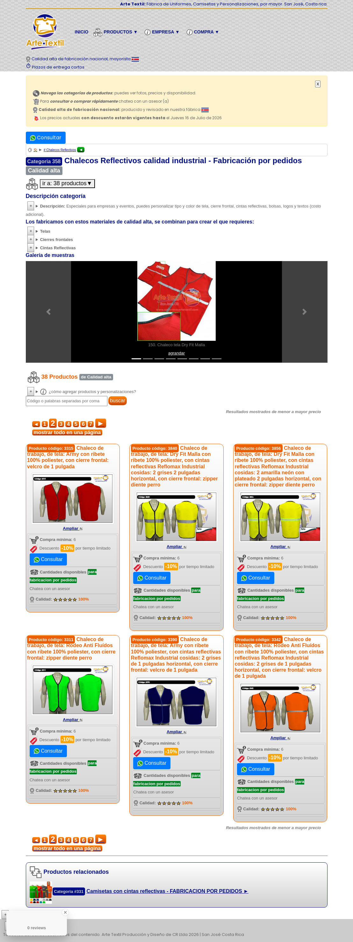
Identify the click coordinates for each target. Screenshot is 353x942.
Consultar (45, 137)
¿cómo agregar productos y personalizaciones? (88, 392)
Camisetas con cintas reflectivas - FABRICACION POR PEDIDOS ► (167, 891)
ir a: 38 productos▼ (67, 183)
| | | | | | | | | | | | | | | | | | (176, 926)
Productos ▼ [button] (116, 32)
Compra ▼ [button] (203, 32)
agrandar (176, 353)
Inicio (82, 31)
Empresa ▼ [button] (162, 32)
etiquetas (27, 926)
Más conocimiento (33, 915)
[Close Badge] (65, 912)
